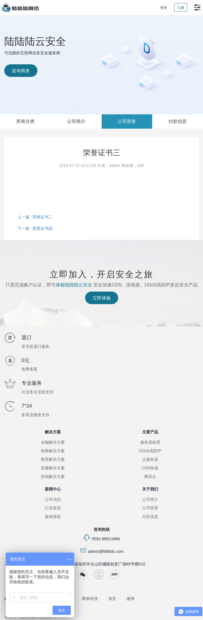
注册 (180, 8)
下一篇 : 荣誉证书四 (35, 228)
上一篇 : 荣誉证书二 (35, 217)
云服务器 (150, 459)
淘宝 (112, 598)
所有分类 (25, 121)
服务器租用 (150, 442)
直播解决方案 (53, 468)
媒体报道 (53, 516)
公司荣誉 (127, 121)
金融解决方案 (53, 442)
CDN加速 (150, 468)
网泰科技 (90, 598)
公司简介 (76, 121)
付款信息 (177, 121)
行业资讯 (53, 508)
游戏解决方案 (53, 476)
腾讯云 (150, 476)
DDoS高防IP (150, 450)
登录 (163, 8)
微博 (130, 598)
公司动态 (53, 499)
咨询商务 (21, 70)
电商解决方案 (53, 450)
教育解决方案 (53, 459)
